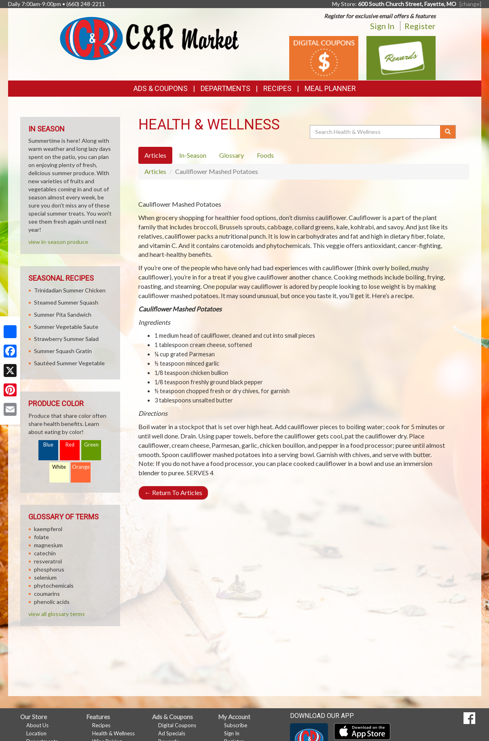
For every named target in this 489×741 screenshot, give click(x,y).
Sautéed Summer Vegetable (69, 363)
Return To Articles (173, 492)
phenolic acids (52, 601)
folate (41, 537)
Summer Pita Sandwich (62, 314)
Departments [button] (225, 88)
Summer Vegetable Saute (66, 326)
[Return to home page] (149, 37)
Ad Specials (171, 733)
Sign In (382, 26)
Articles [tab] (155, 155)
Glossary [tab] (231, 155)
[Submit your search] (448, 132)
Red (70, 445)
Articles (155, 171)
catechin (45, 553)
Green (91, 445)
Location (36, 733)
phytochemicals (54, 585)
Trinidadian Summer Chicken (70, 290)
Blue (48, 445)
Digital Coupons (177, 725)
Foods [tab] (265, 155)
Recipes (277, 88)
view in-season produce (58, 241)
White (59, 467)
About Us (37, 725)
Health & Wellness (113, 733)
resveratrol (48, 561)
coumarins (47, 593)
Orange (81, 467)
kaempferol (48, 528)
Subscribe (235, 725)
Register (420, 26)
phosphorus (49, 569)
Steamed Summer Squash (66, 302)
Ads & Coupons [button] (160, 88)
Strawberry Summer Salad (66, 338)
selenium (45, 577)
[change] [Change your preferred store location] (470, 3)
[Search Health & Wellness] (376, 132)
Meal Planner (330, 88)
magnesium (48, 545)
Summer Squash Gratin (63, 350)
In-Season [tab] (192, 155)
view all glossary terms (56, 613)
